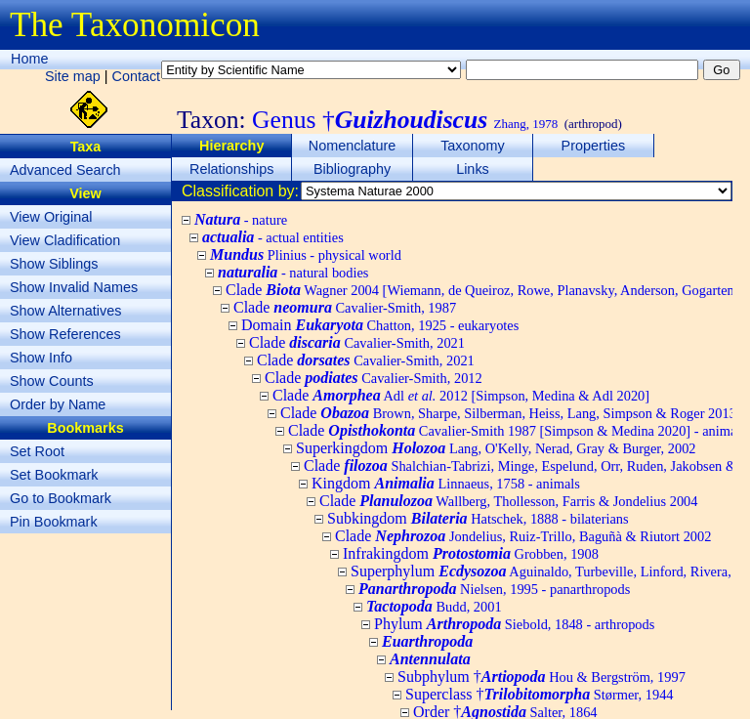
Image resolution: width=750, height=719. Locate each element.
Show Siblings (54, 264)
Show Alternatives (65, 310)
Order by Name (57, 404)
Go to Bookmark (60, 498)
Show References (65, 334)
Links (472, 169)
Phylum (514, 623)
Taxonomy (472, 145)
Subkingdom (478, 518)
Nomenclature (352, 145)
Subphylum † (541, 676)
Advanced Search (65, 170)
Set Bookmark (54, 475)
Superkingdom (496, 448)
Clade (344, 307)
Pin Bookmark (54, 521)
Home (29, 58)
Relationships (231, 169)
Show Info (41, 357)
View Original (51, 217)
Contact (136, 76)
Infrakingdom (471, 553)
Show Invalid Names (74, 287)
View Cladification (65, 240)
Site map (73, 76)
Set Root (37, 451)
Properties (594, 145)
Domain (380, 325)
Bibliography (352, 169)
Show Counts (52, 381)
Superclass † (539, 694)
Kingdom (446, 483)
